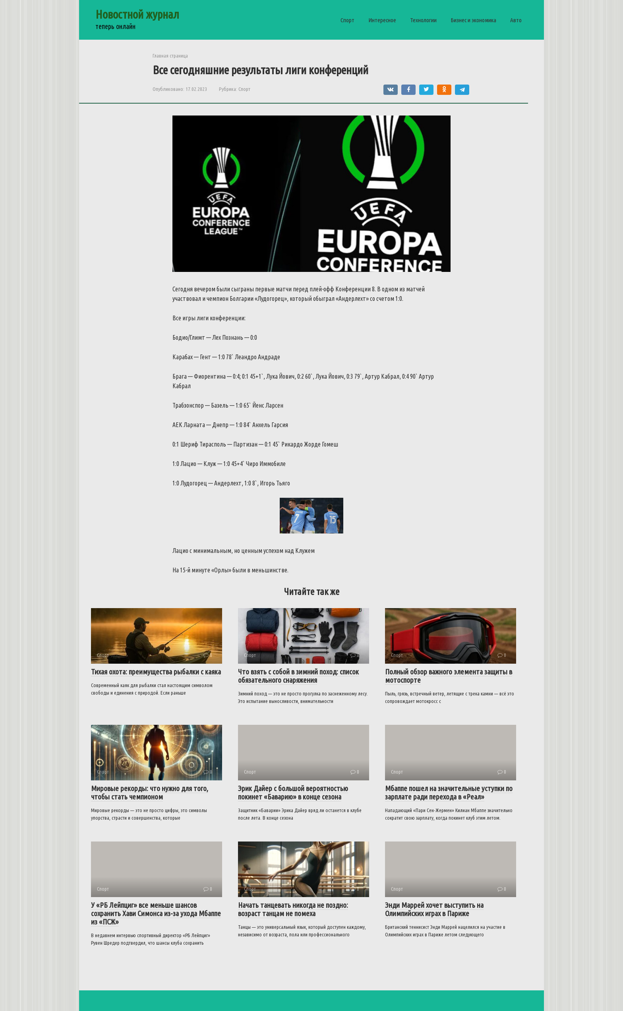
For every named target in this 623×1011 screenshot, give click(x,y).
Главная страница (170, 55)
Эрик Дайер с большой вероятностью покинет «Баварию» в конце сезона (293, 792)
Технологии (423, 20)
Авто (516, 20)
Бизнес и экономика (473, 20)
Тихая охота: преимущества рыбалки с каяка (156, 671)
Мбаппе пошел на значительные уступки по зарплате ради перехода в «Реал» (449, 792)
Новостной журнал (137, 14)
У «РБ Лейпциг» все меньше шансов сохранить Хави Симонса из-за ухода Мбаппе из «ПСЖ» (156, 913)
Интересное (382, 20)
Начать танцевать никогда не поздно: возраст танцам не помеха (293, 909)
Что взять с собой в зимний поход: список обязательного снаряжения (298, 675)
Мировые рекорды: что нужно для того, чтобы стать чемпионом (149, 792)
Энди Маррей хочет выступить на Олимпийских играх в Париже (434, 909)
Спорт (347, 20)
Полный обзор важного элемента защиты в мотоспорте (448, 675)
